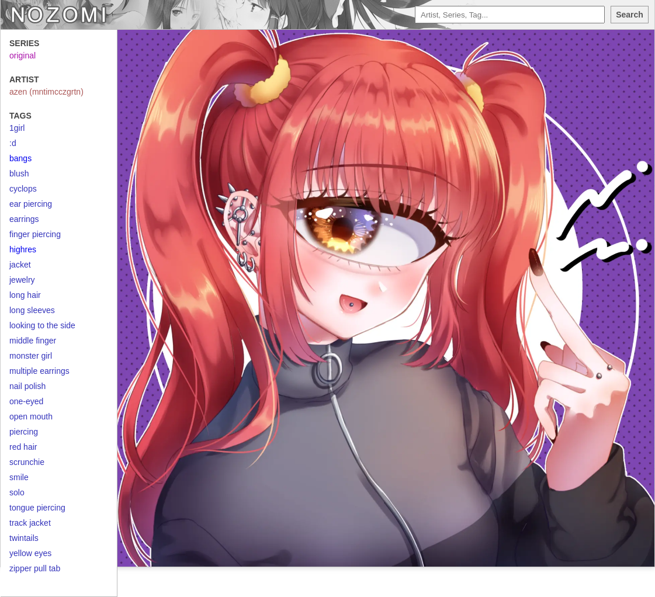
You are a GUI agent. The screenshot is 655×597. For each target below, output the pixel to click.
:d (12, 143)
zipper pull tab (34, 568)
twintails (24, 538)
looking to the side (42, 325)
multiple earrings (39, 371)
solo (17, 492)
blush (19, 173)
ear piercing (30, 204)
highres (22, 249)
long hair (25, 295)
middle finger (32, 340)
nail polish (27, 386)
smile (19, 477)
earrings (24, 219)
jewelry (22, 279)
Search (629, 14)
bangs (20, 158)
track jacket (30, 522)
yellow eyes (30, 553)
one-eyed (26, 401)
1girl (17, 128)
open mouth (31, 416)
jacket (20, 264)
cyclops (23, 188)
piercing (23, 431)
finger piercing (35, 234)
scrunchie (26, 462)
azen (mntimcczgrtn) (46, 91)
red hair (23, 447)
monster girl (30, 355)
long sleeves (32, 310)
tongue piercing (37, 507)
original (22, 55)
